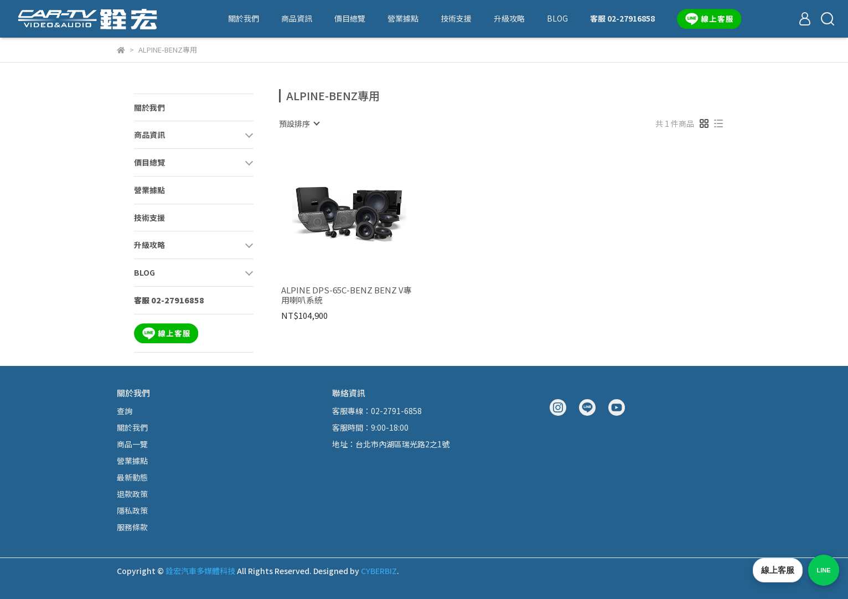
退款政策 (132, 493)
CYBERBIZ (379, 570)
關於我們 (243, 18)
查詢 (124, 410)
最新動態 (132, 477)
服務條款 (132, 527)
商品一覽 (132, 444)
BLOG (557, 18)
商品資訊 (296, 18)
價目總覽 (349, 18)
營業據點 (402, 18)
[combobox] (299, 123)
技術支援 (456, 18)
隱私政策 (132, 510)
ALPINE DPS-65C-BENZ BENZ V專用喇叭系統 (346, 295)
